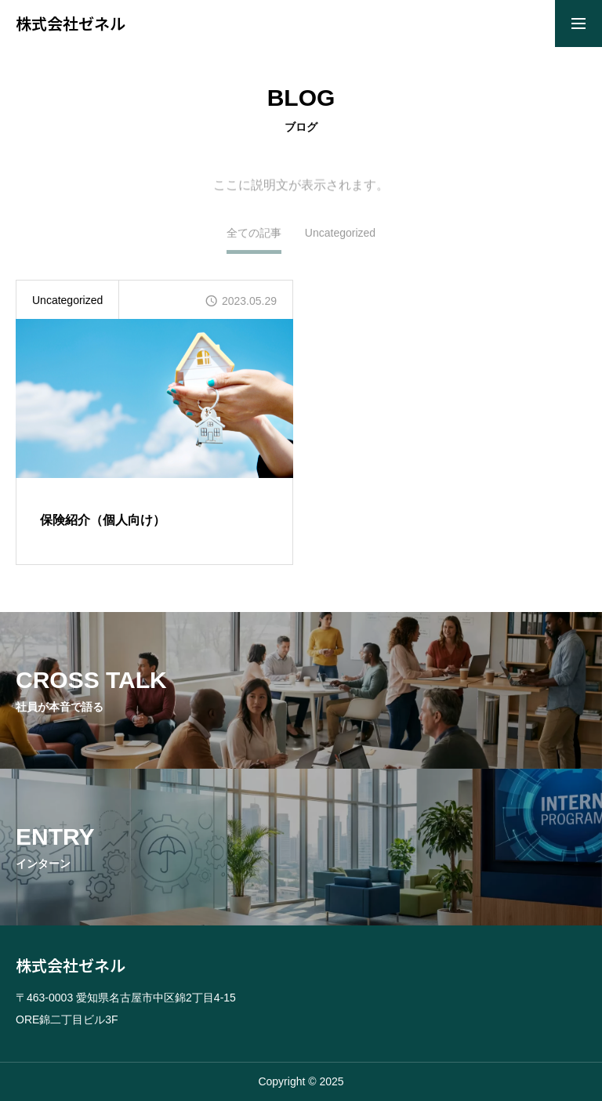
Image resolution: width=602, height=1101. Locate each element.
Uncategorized (340, 237)
